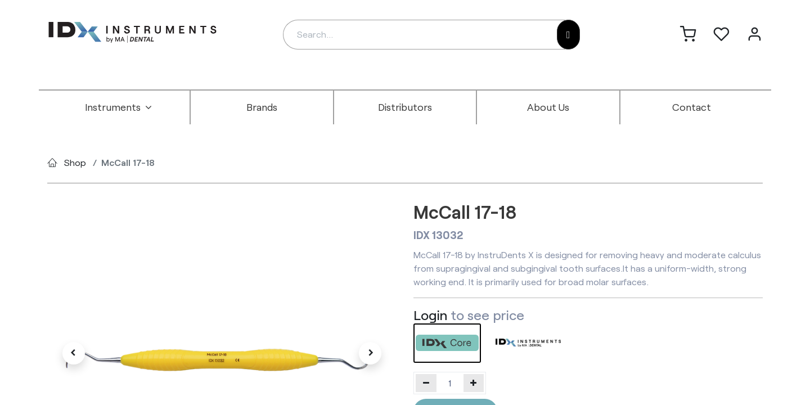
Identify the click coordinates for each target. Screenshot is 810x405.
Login (430, 315)
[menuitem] (118, 107)
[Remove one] (426, 383)
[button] (73, 353)
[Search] (568, 35)
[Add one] (474, 383)
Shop (75, 162)
